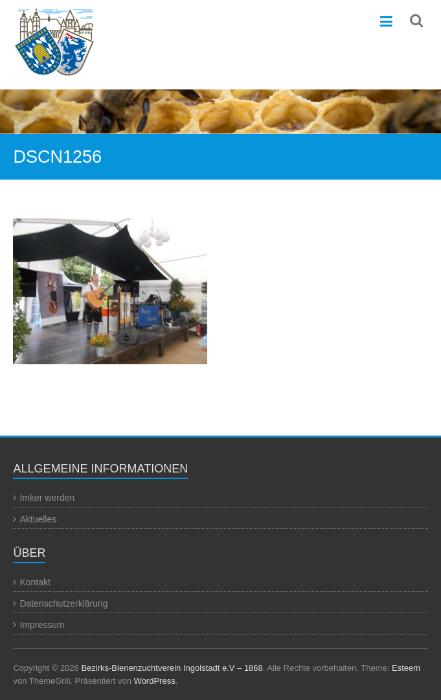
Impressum (41, 625)
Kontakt (34, 582)
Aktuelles (37, 519)
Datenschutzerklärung (63, 603)
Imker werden (46, 498)
